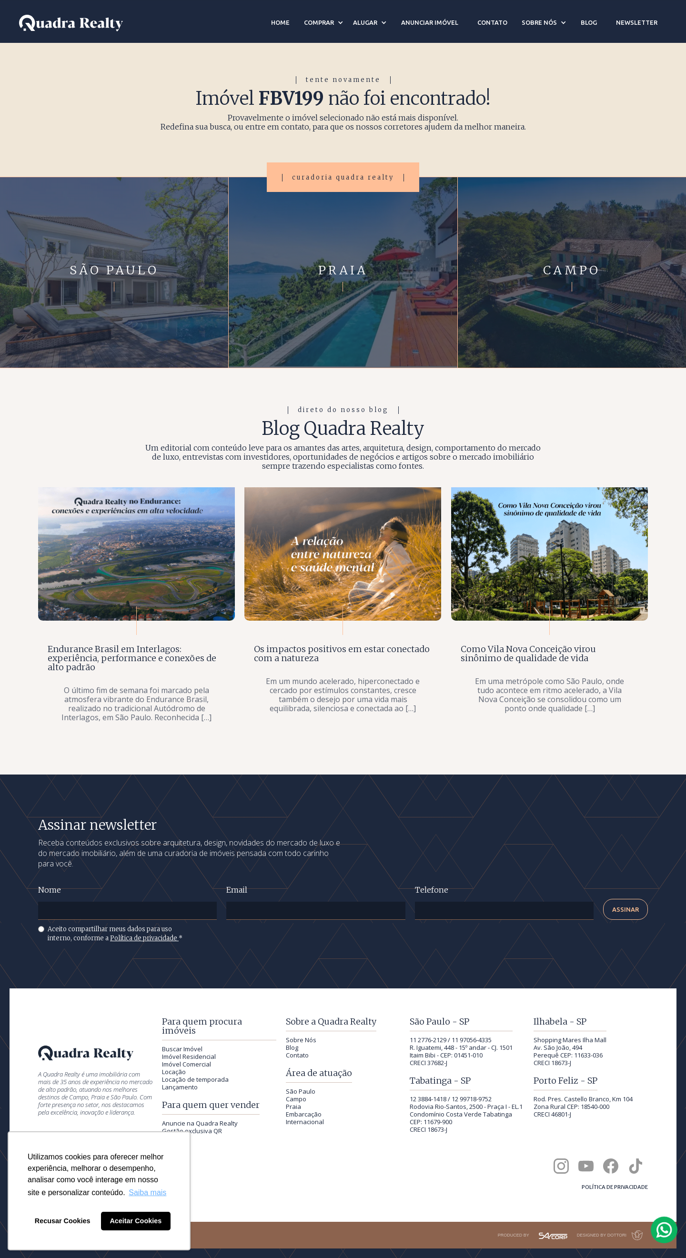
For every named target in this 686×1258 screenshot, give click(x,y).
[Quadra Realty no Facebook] (610, 1166)
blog (589, 22)
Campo (296, 1099)
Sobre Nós (301, 1040)
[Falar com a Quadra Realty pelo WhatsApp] (664, 1230)
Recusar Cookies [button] (63, 1221)
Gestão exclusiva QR (192, 1131)
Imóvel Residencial (189, 1056)
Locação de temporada (195, 1079)
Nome (49, 890)
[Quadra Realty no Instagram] (561, 1166)
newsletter (636, 22)
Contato (297, 1055)
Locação (174, 1071)
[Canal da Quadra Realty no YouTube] (586, 1166)
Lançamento (180, 1087)
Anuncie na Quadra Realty (200, 1123)
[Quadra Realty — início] (71, 23)
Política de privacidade (144, 938)
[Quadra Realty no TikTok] (635, 1166)
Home (280, 22)
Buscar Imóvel (182, 1049)
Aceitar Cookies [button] (135, 1221)
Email (236, 890)
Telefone (431, 890)
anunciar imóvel (429, 22)
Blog (292, 1047)
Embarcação (304, 1114)
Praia (293, 1106)
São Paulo (300, 1091)
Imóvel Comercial (186, 1064)
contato (492, 22)
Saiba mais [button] (147, 1192)
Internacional (305, 1121)
